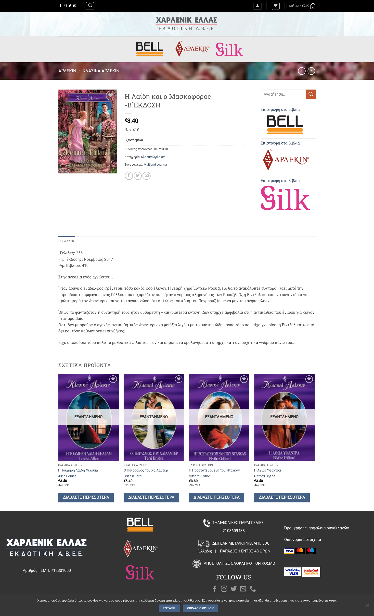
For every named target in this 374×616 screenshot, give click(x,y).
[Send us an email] (74, 6)
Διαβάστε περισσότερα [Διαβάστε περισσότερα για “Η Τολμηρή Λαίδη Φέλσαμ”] (86, 497)
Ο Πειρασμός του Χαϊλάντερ (146, 470)
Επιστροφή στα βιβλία (285, 122)
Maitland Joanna (155, 164)
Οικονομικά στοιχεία (302, 539)
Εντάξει (169, 608)
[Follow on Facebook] (60, 6)
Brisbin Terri (133, 476)
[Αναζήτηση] (90, 6)
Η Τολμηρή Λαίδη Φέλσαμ (78, 470)
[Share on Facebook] (129, 176)
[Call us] (253, 589)
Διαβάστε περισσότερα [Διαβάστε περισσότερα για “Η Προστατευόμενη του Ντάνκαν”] (216, 497)
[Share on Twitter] (138, 176)
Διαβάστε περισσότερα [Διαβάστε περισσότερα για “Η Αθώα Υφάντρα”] (282, 497)
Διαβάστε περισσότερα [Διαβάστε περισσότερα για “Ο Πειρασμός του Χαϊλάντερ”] (151, 497)
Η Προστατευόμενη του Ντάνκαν (214, 470)
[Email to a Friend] (146, 176)
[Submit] (311, 94)
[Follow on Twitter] (69, 6)
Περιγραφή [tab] (66, 241)
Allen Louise (67, 476)
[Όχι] (367, 607)
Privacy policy (200, 608)
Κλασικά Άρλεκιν (101, 70)
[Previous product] (311, 71)
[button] (257, 6)
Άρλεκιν (67, 70)
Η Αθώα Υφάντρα (267, 470)
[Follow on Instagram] (65, 6)
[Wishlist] (276, 6)
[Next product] (302, 71)
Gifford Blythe (199, 476)
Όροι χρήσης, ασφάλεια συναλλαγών (316, 528)
